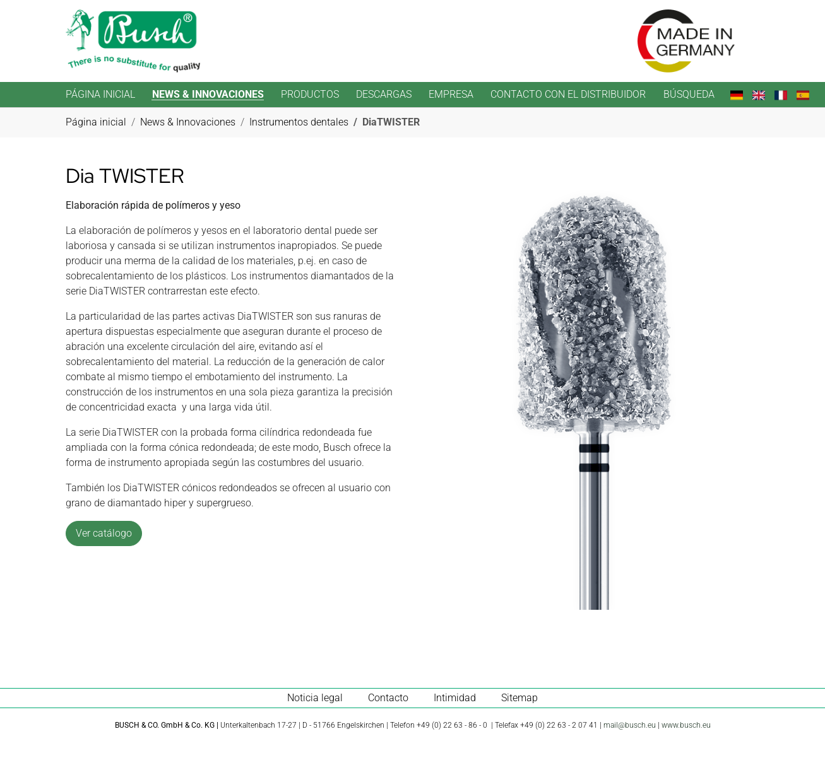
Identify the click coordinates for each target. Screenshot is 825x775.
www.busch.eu (686, 725)
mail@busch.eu (629, 725)
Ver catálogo (104, 533)
